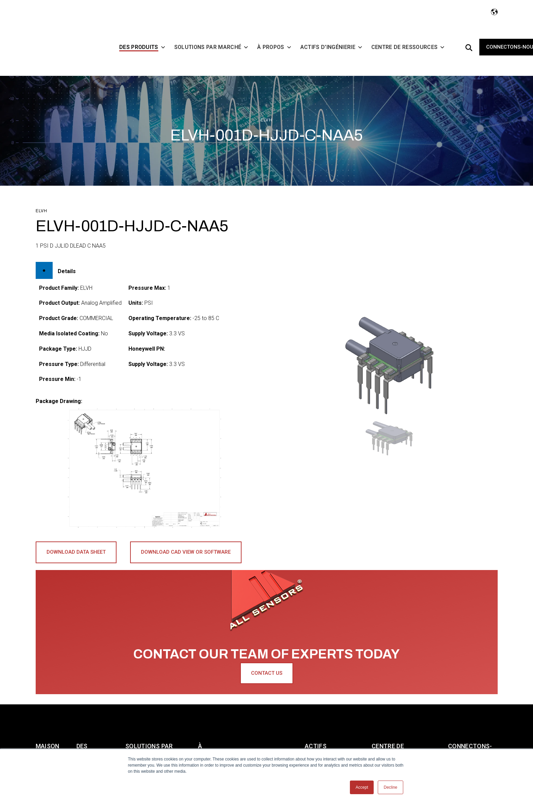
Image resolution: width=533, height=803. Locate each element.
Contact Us (266, 652)
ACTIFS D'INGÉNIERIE (323, 719)
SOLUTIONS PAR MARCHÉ (149, 719)
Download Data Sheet (76, 531)
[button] (388, 417)
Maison (47, 712)
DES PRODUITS (91, 719)
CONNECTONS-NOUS (470, 719)
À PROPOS (210, 719)
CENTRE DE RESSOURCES (391, 719)
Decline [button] (390, 787)
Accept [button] (362, 787)
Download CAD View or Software (186, 531)
